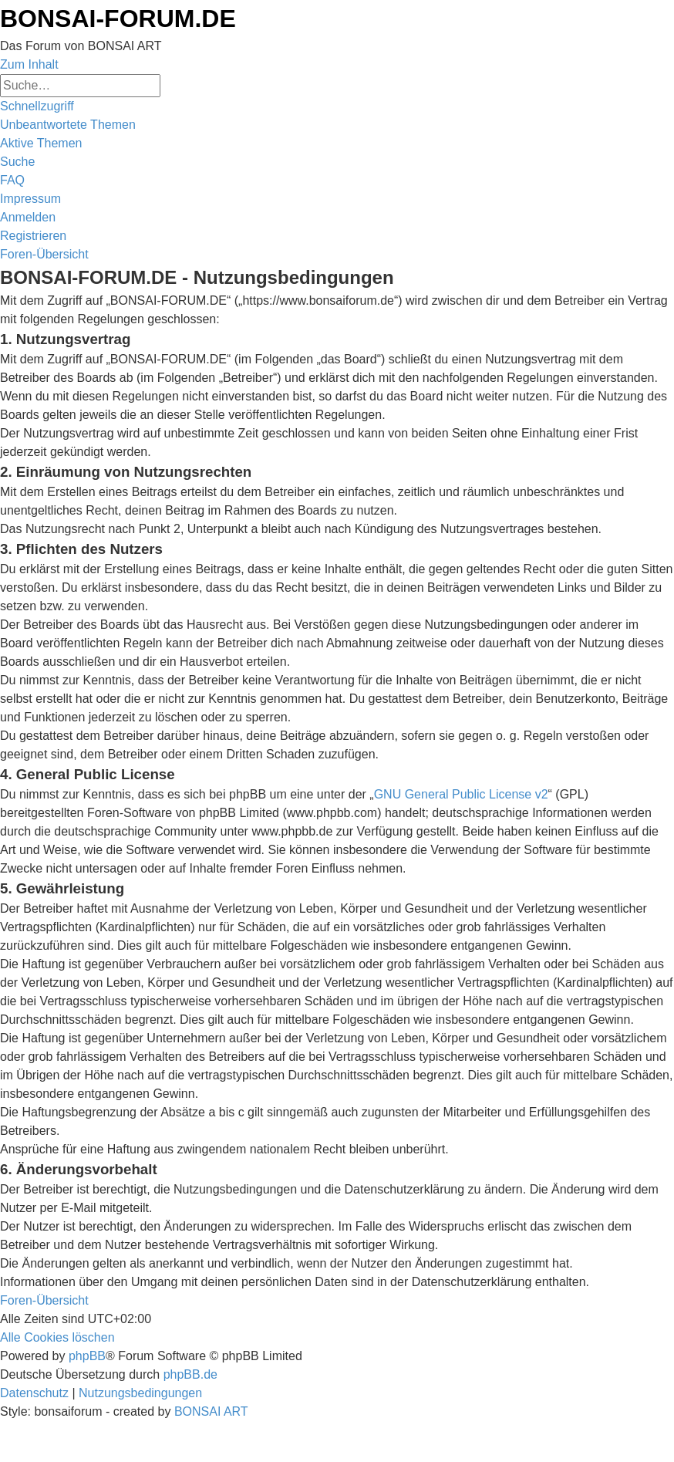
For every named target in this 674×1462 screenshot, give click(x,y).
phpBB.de (190, 1374)
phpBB (87, 1355)
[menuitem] (68, 124)
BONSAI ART (211, 1411)
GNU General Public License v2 (461, 794)
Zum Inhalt (29, 64)
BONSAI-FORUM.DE (118, 18)
